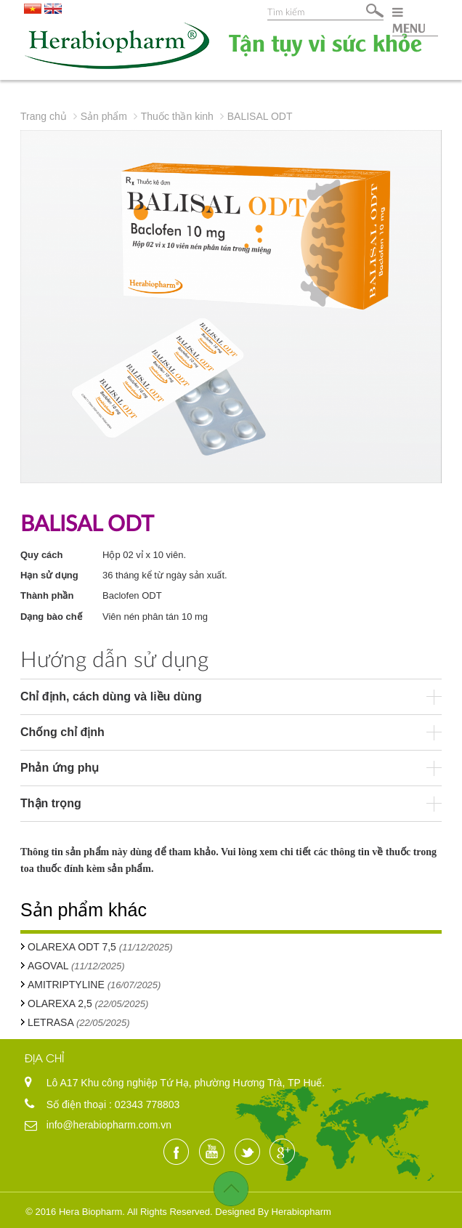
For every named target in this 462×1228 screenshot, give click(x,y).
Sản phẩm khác (83, 910)
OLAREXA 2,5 (61, 1003)
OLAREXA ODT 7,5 (72, 947)
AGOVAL (49, 966)
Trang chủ (43, 116)
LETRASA (52, 1022)
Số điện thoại (77, 1104)
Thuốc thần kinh (177, 116)
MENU (409, 20)
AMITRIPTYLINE (66, 984)
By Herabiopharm (294, 1211)
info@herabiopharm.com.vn (108, 1125)
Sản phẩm (104, 116)
